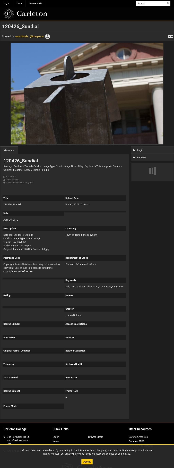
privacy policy (72, 453)
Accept (87, 461)
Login (138, 150)
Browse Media (35, 3)
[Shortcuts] (170, 35)
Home (19, 3)
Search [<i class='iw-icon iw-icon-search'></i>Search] (168, 3)
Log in (6, 3)
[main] (87, 222)
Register (139, 157)
